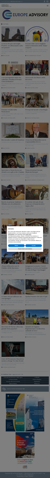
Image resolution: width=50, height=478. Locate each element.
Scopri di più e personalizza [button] (25, 248)
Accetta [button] (34, 245)
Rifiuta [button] (16, 245)
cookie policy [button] (28, 234)
